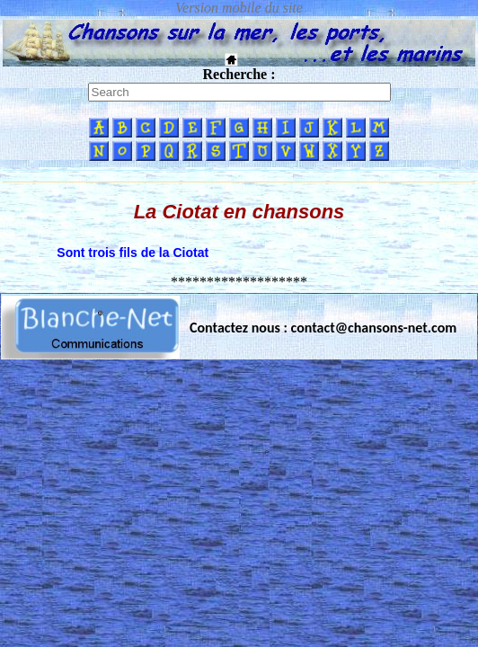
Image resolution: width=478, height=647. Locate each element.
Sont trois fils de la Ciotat (132, 252)
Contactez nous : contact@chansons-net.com (323, 327)
